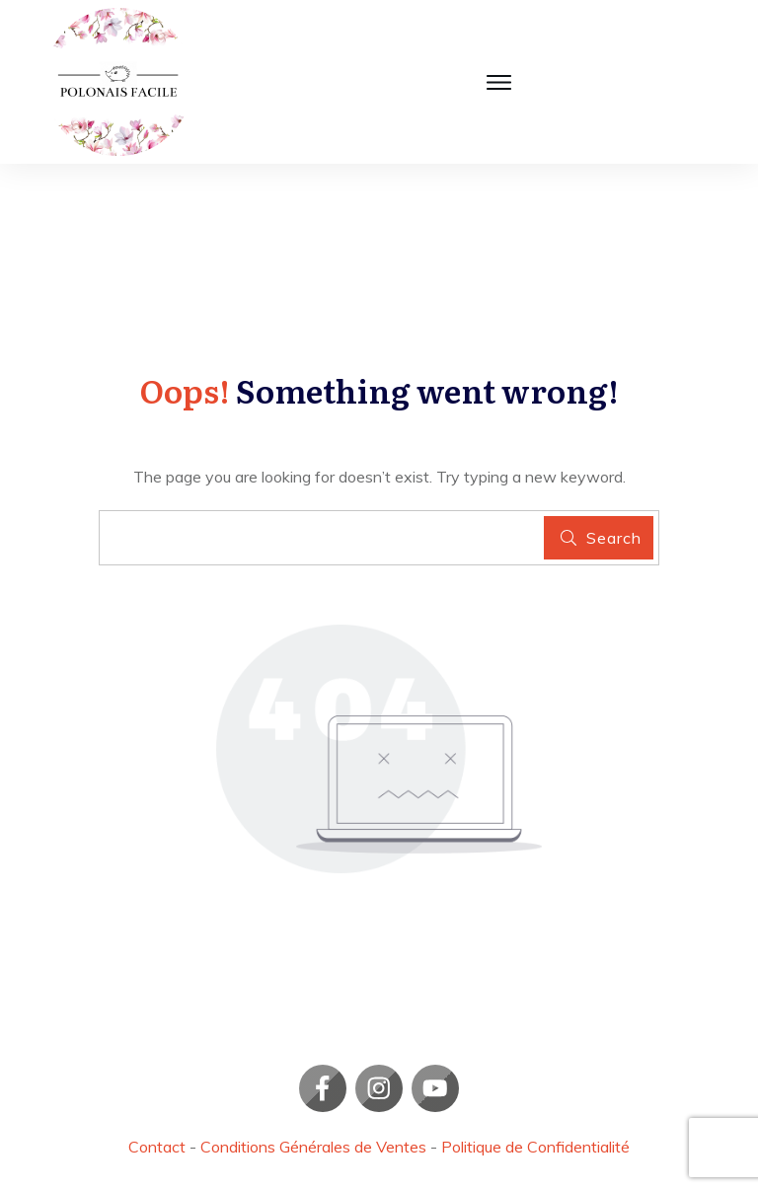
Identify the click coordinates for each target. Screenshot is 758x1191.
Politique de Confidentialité (535, 1146)
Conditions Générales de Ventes (313, 1146)
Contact (157, 1146)
